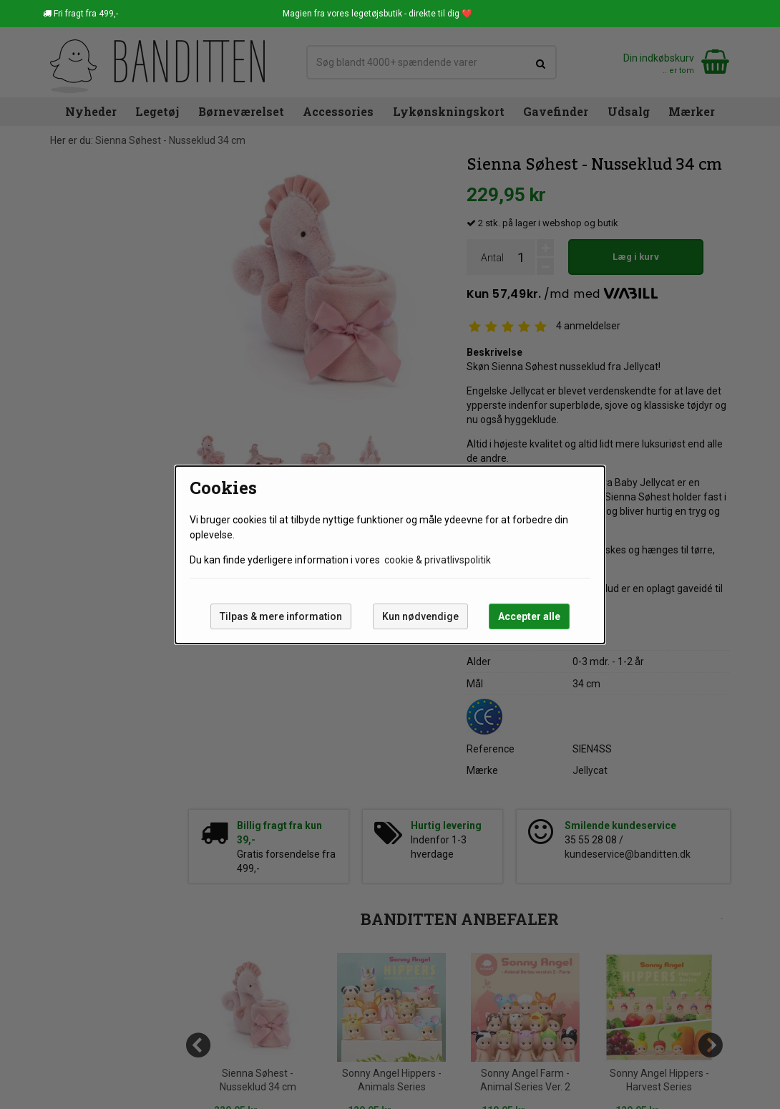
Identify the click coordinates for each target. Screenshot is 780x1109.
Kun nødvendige (420, 616)
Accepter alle (529, 616)
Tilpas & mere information (281, 616)
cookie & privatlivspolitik (437, 560)
